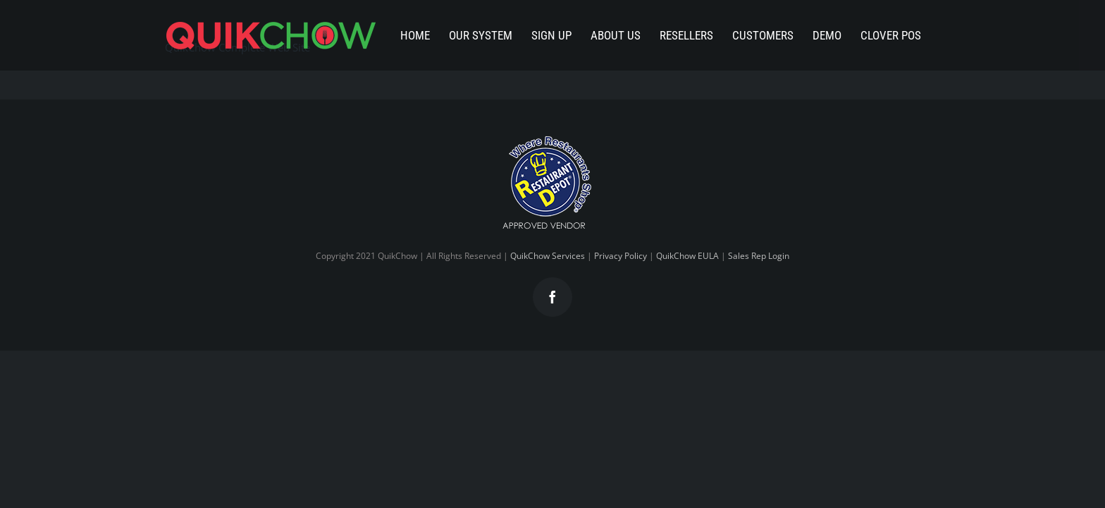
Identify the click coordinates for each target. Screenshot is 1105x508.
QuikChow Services (547, 256)
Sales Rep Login (758, 256)
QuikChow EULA (687, 256)
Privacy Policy (620, 256)
